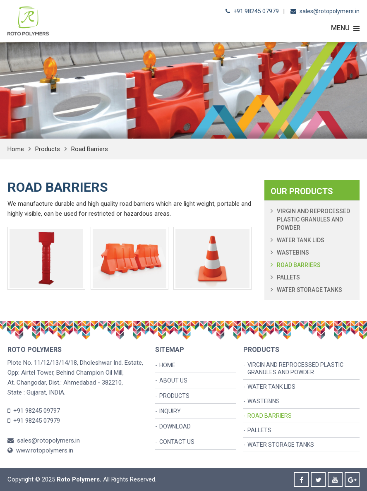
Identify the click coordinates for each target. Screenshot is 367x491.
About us (173, 380)
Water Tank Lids (300, 240)
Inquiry (170, 411)
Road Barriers (299, 265)
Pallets (288, 277)
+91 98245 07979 (256, 11)
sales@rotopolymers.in (330, 11)
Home (15, 149)
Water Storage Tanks (309, 289)
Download (175, 426)
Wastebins (293, 252)
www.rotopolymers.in (40, 450)
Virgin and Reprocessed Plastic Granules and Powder (313, 219)
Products (47, 149)
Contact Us (176, 441)
